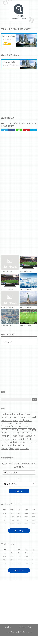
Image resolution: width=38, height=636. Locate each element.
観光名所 (25, 442)
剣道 (18, 433)
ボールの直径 (6, 427)
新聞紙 (21, 436)
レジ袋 (26, 427)
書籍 (28, 414)
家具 (23, 433)
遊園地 (10, 445)
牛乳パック (23, 417)
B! (33, 130)
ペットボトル (6, 430)
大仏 (31, 433)
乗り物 (4, 439)
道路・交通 (17, 442)
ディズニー (5, 433)
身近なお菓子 (13, 417)
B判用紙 (16, 414)
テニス (13, 433)
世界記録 (14, 436)
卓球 (8, 436)
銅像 (17, 448)
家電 (19, 445)
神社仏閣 (4, 448)
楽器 (33, 417)
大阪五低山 (27, 420)
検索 (34, 399)
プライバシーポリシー (26, 627)
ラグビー (4, 442)
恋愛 (20, 439)
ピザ (9, 439)
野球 (3, 436)
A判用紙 (9, 414)
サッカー (27, 439)
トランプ (4, 417)
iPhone (15, 439)
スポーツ (33, 442)
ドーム (4, 445)
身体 (29, 430)
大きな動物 (28, 436)
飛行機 (14, 430)
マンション (26, 445)
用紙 (3, 414)
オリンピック (24, 423)
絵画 (20, 420)
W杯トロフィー (6, 420)
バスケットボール (7, 423)
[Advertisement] (19, 90)
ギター (15, 420)
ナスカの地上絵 (16, 427)
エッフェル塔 (24, 448)
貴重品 (23, 414)
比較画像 (8, 627)
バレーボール (22, 430)
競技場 (11, 448)
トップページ (7, 342)
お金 (11, 442)
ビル (16, 423)
